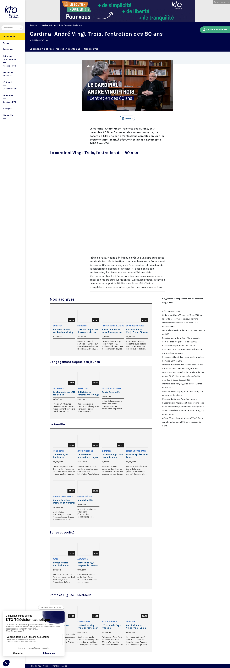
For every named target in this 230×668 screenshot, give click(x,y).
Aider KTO (8, 95)
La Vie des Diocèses (135, 326)
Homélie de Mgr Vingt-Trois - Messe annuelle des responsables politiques (87, 564)
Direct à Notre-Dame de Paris (111, 388)
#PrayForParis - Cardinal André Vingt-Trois (61, 564)
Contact (46, 666)
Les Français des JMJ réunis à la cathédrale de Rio (64, 393)
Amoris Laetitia (85, 500)
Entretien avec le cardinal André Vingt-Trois (64, 330)
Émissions (8, 49)
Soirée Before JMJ (111, 392)
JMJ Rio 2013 (58, 388)
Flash (55, 559)
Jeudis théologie (85, 451)
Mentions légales (60, 666)
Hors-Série (58, 451)
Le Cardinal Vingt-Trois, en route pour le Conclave (87, 626)
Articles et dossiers (8, 74)
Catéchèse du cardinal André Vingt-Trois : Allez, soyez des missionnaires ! (88, 393)
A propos (7, 108)
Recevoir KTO (9, 66)
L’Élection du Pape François (111, 626)
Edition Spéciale (84, 496)
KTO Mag (7, 82)
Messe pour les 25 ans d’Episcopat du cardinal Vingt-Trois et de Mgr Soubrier (112, 330)
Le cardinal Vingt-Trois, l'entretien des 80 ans (55, 48)
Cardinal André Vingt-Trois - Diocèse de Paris (137, 330)
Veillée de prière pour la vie (137, 456)
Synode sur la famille (63, 496)
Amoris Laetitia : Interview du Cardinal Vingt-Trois (64, 501)
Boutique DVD (9, 102)
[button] (127, 118)
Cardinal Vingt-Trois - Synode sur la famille (112, 456)
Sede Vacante (83, 622)
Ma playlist (8, 115)
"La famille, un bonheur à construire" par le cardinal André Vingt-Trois (64, 456)
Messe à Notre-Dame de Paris (113, 326)
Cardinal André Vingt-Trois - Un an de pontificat (136, 626)
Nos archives (91, 48)
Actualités (82, 559)
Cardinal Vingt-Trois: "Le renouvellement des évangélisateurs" (88, 330)
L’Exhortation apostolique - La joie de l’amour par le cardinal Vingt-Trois (87, 456)
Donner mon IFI (10, 89)
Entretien (57, 326)
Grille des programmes (9, 58)
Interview (130, 622)
